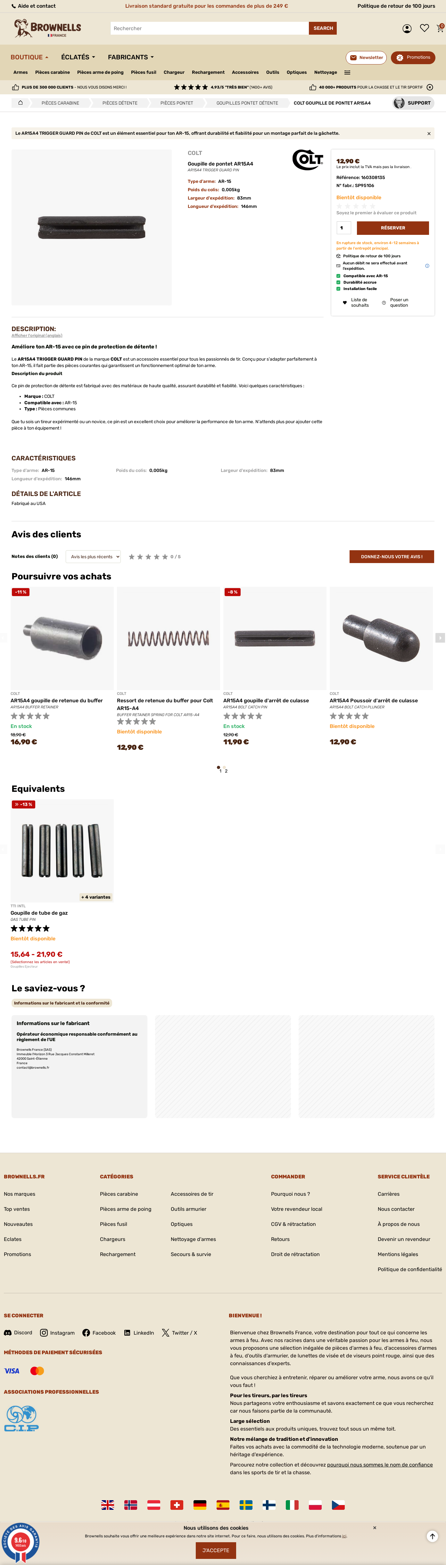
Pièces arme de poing (100, 72)
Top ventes (17, 1209)
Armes (20, 72)
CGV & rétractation (293, 1224)
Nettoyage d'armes (193, 1239)
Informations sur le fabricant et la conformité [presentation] (62, 1003)
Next (440, 638)
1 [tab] (220, 770)
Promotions (418, 57)
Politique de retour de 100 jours (396, 6)
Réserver (393, 228)
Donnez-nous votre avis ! (392, 557)
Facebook (99, 1333)
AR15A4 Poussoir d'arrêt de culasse (374, 700)
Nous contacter (396, 1209)
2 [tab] (226, 770)
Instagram (57, 1333)
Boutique (27, 57)
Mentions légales (398, 1254)
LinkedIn (138, 1333)
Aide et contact (33, 6)
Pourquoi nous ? (290, 1194)
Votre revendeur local (296, 1209)
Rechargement (208, 72)
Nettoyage (325, 72)
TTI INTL (18, 906)
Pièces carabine (52, 72)
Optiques (297, 72)
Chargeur (174, 72)
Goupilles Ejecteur (24, 967)
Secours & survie (191, 1254)
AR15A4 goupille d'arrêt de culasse (266, 700)
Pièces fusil (143, 72)
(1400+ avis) (241, 87)
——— (347, 72)
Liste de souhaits (426, 28)
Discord (18, 1333)
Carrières (389, 1194)
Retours (280, 1239)
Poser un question (395, 302)
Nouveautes (18, 1224)
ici (344, 1536)
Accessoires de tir (192, 1194)
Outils (272, 72)
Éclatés (75, 57)
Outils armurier (188, 1209)
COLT (195, 153)
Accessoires (245, 72)
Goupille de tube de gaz (39, 913)
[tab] (62, 1003)
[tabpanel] (62, 670)
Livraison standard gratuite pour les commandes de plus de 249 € (206, 6)
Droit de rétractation (295, 1254)
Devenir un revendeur (404, 1239)
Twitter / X (179, 1333)
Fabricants (128, 57)
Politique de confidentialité (410, 1269)
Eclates (12, 1239)
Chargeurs (112, 1239)
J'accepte (215, 1550)
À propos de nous (399, 1224)
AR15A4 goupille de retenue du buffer (57, 700)
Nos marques (19, 1194)
